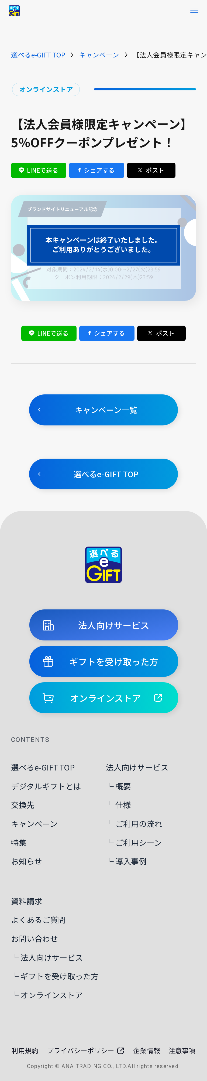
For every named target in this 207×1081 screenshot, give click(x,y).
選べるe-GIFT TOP (38, 54)
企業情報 (146, 1050)
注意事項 (181, 1050)
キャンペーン (99, 54)
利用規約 (25, 1050)
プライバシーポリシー (86, 1050)
